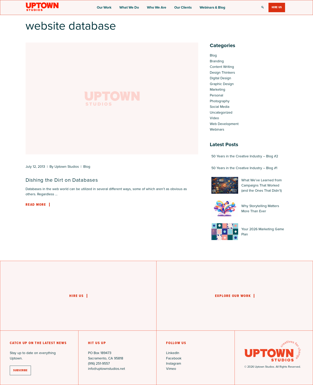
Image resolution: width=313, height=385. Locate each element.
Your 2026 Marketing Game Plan (262, 231)
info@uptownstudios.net (106, 368)
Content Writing (222, 66)
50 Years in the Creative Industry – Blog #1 (244, 168)
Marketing (217, 89)
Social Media (219, 106)
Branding (217, 61)
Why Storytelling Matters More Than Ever (260, 208)
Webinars (217, 129)
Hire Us (277, 7)
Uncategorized (221, 112)
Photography (220, 101)
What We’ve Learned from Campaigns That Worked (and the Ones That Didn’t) (261, 185)
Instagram (173, 363)
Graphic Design (222, 83)
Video (214, 118)
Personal (216, 95)
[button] (262, 8)
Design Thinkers (222, 72)
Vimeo (171, 368)
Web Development (224, 123)
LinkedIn (172, 352)
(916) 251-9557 (99, 363)
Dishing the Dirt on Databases (62, 180)
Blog (86, 166)
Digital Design (220, 78)
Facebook (173, 358)
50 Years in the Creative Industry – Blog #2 (244, 156)
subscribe (20, 370)
